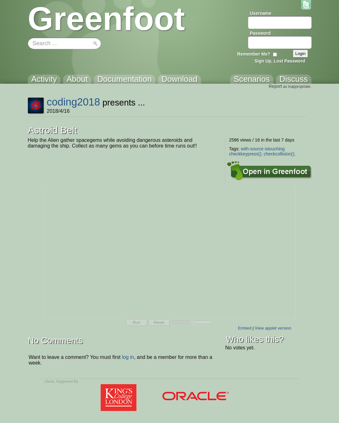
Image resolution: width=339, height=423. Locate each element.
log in (128, 357)
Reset (159, 322)
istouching (275, 148)
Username (261, 13)
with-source (252, 148)
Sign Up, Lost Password (279, 60)
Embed (244, 328)
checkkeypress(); (246, 153)
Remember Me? (253, 54)
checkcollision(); (279, 153)
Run (136, 322)
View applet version (273, 328)
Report (275, 86)
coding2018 (73, 102)
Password (260, 33)
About (49, 381)
